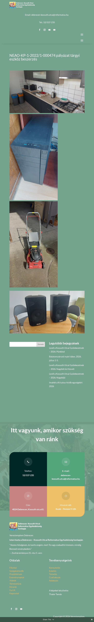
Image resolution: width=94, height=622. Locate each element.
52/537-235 (49, 22)
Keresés (41, 344)
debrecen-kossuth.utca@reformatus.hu (50, 14)
